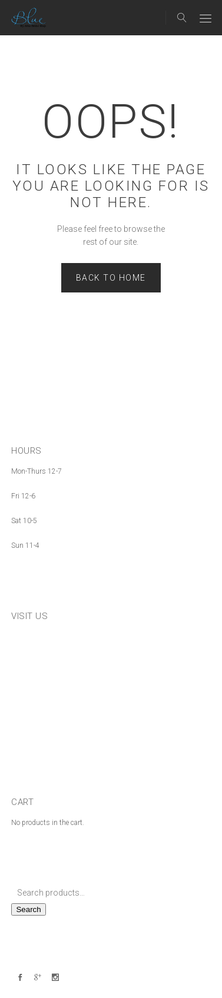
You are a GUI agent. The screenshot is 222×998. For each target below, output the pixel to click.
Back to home (111, 277)
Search (28, 909)
